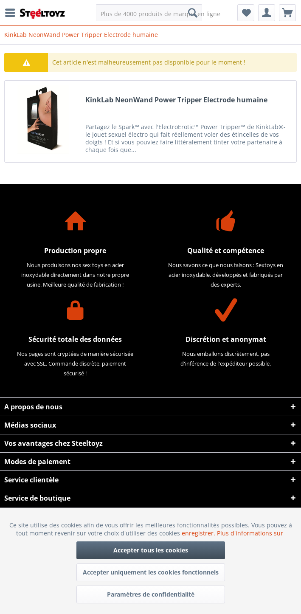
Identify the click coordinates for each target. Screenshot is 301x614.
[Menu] (12, 12)
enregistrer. (199, 533)
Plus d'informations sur (251, 533)
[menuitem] (12, 12)
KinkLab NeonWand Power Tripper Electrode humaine (176, 100)
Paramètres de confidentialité (150, 594)
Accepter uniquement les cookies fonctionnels (151, 572)
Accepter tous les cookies (150, 550)
